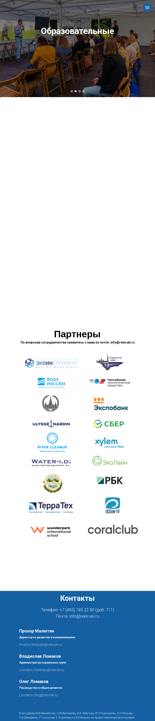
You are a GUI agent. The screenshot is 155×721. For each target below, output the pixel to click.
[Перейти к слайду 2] (76, 91)
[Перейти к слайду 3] (80, 91)
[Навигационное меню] (147, 7)
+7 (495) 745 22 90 (77, 609)
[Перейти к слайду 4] (83, 91)
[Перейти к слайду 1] (72, 91)
